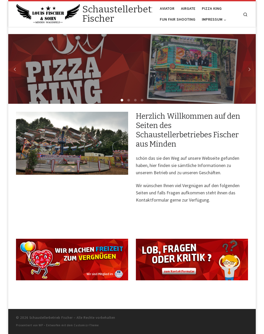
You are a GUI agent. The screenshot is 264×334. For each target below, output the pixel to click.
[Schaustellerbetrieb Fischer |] (48, 13)
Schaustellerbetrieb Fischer (51, 317)
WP (41, 325)
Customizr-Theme (86, 325)
